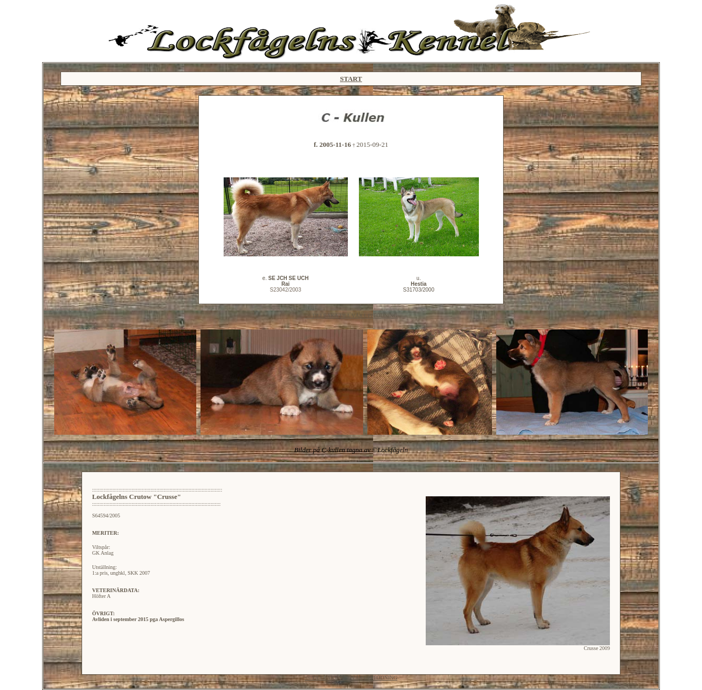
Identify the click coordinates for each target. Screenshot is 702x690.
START (351, 79)
